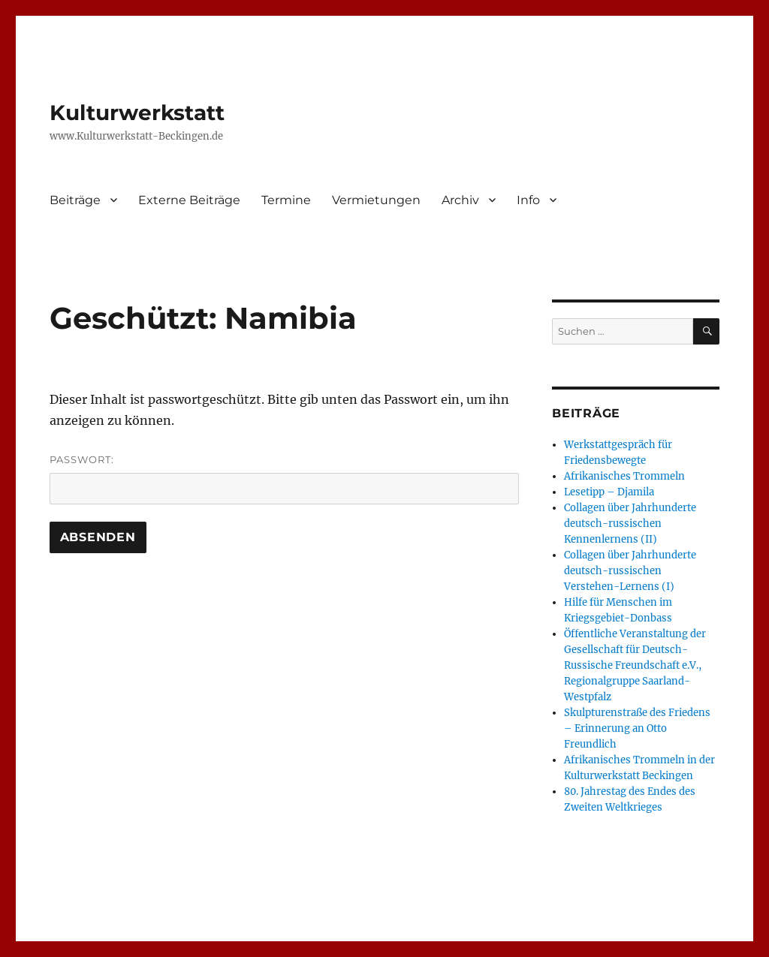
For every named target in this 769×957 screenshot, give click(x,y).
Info (528, 200)
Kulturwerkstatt (137, 112)
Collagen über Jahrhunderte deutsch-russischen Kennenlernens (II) (630, 523)
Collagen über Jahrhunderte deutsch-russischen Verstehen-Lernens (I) (630, 571)
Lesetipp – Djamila (609, 492)
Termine (286, 200)
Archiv (460, 200)
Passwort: (284, 478)
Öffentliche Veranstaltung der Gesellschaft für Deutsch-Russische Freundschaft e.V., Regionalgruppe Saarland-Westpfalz (635, 665)
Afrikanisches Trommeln (624, 476)
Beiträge (75, 200)
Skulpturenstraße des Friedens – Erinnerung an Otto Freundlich (637, 728)
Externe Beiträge (189, 200)
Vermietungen (376, 200)
